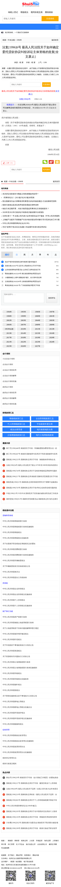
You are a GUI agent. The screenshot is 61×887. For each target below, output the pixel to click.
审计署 (3, 844)
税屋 (4, 40)
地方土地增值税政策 (45, 435)
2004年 (37, 320)
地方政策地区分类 (45, 429)
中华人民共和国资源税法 (12, 651)
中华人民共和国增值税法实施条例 (15, 538)
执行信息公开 (31, 844)
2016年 (51, 333)
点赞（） (10, 163)
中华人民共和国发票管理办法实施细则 (17, 752)
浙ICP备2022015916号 (31, 868)
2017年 (9, 337)
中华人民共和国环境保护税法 (14, 713)
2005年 (51, 320)
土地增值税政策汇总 (16, 435)
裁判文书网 (53, 844)
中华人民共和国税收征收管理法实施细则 (18, 741)
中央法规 (11, 40)
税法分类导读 (16, 429)
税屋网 (3, 855)
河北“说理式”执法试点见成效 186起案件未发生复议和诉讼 (24, 227)
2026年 (23, 346)
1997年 (51, 312)
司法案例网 (5, 848)
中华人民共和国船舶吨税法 (13, 724)
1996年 (19, 40)
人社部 (31, 841)
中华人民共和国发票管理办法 (14, 747)
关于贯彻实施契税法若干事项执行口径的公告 (20, 696)
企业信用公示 (42, 844)
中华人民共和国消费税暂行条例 (15, 549)
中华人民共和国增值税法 (12, 532)
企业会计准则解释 (9, 376)
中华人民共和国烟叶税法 (12, 685)
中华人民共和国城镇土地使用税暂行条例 (18, 623)
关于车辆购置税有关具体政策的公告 (16, 566)
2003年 (23, 320)
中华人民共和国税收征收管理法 (15, 735)
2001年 (51, 316)
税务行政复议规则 (9, 764)
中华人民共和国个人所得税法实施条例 (17, 606)
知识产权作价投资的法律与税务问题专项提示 (21, 262)
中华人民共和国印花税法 (12, 639)
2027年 (37, 346)
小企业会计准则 (9, 359)
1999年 (23, 316)
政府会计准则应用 (9, 393)
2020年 (51, 337)
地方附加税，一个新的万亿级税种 (17, 32)
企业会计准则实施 (9, 381)
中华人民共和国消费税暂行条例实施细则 (18, 555)
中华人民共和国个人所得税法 (14, 600)
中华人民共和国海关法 (11, 572)
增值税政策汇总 (16, 418)
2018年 (23, 337)
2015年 (37, 333)
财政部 (10, 841)
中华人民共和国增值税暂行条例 (15, 521)
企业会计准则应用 (9, 370)
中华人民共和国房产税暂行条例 (15, 617)
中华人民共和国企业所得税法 (14, 589)
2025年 (9, 346)
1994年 (9, 312)
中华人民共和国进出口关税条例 (15, 577)
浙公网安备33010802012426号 (11, 868)
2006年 (9, 325)
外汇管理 (11, 844)
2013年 (9, 333)
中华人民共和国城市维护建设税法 (15, 634)
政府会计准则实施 (9, 404)
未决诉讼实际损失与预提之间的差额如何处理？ (20, 194)
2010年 (23, 329)
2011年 (37, 329)
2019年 (37, 337)
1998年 (9, 316)
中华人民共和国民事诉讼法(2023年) (15, 223)
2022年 (23, 342)
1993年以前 (9, 329)
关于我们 (11, 855)
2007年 (23, 325)
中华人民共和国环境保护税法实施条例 (17, 718)
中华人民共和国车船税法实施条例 (15, 679)
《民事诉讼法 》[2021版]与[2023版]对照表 (18, 197)
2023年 (37, 342)
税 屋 (21, 62)
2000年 (37, 316)
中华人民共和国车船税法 (12, 673)
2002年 (9, 320)
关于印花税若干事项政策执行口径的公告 (18, 645)
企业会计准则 (8, 364)
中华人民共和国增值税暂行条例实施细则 (18, 527)
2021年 (9, 342)
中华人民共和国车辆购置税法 (14, 561)
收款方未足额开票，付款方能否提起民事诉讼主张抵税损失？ (25, 209)
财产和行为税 (8, 611)
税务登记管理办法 (9, 758)
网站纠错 (36, 855)
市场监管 (39, 841)
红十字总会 (20, 844)
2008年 (37, 325)
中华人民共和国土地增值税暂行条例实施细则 (20, 668)
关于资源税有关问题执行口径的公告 (16, 656)
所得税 (5, 583)
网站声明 (19, 855)
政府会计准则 (8, 387)
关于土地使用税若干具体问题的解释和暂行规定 (21, 628)
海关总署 (47, 841)
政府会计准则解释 (9, 398)
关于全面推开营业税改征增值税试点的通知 (19, 544)
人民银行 (56, 841)
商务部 (17, 841)
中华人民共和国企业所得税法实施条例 (17, 594)
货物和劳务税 (8, 515)
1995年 (23, 312)
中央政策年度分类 (45, 424)
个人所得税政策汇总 (16, 424)
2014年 (23, 333)
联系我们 (27, 855)
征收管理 (6, 730)
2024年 (51, 342)
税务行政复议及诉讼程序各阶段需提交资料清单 (20, 205)
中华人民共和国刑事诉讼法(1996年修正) (21, 806)
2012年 (51, 329)
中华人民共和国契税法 (11, 690)
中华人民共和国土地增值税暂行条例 (16, 662)
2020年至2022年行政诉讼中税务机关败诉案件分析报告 (23, 212)
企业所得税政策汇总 (45, 418)
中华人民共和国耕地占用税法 (14, 701)
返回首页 (55, 40)
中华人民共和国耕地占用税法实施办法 (17, 707)
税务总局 (24, 841)
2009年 (51, 325)
